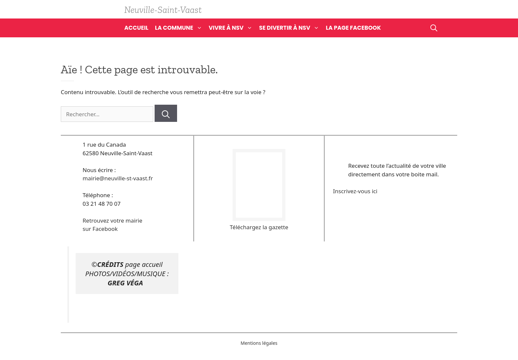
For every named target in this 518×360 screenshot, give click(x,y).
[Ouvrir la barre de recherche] (434, 28)
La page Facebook (353, 28)
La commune (182, 27)
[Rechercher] (166, 113)
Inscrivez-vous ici (355, 191)
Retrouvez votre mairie (112, 220)
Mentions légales (259, 343)
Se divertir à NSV (292, 27)
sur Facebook (100, 229)
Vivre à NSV (234, 27)
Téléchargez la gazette (259, 227)
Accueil (136, 28)
